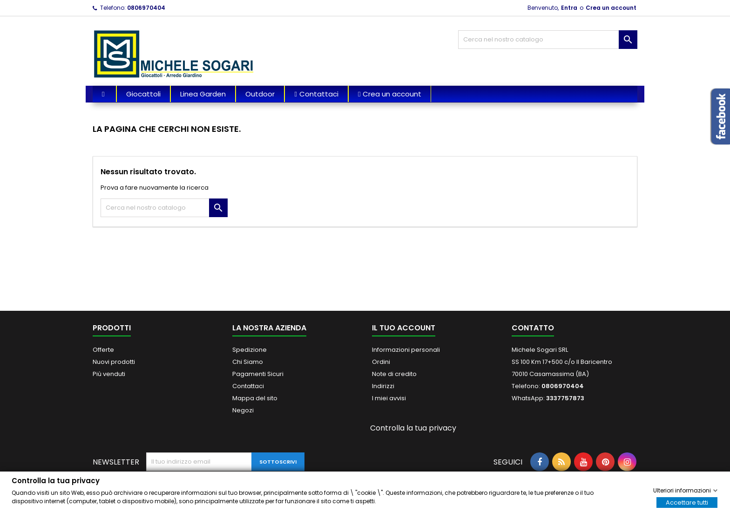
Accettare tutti (687, 502)
